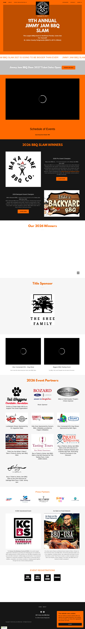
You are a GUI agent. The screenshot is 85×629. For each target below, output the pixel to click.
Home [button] (40, 606)
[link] (42, 2)
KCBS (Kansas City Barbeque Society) (70, 171)
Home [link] (4, 2)
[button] (20, 2)
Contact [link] (72, 2)
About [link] (10, 2)
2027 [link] (46, 16)
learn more (23, 211)
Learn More (61, 178)
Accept (70, 624)
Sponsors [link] (65, 2)
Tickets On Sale (68, 67)
